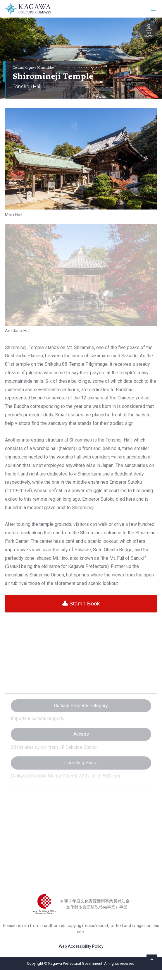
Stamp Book (81, 603)
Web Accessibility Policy (81, 946)
